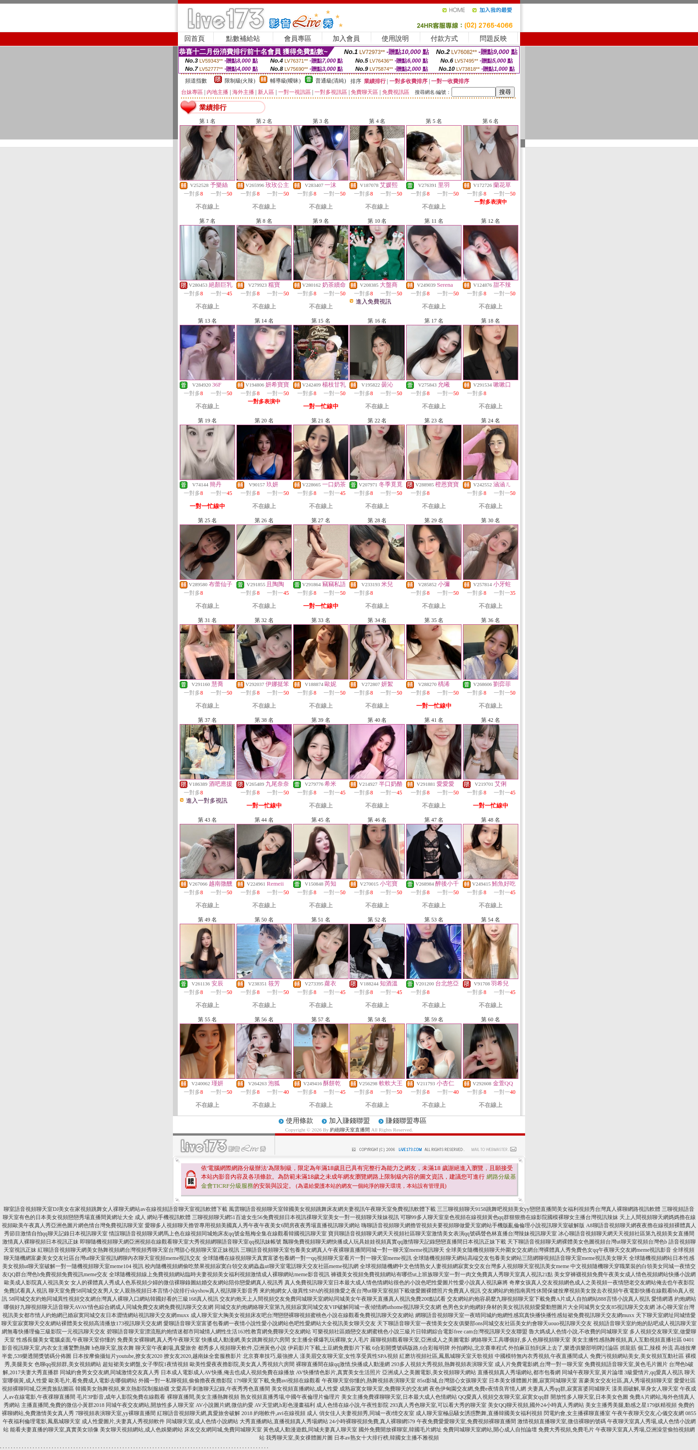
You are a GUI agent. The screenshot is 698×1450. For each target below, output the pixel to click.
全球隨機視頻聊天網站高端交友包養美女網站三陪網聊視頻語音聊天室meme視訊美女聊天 (520, 1258)
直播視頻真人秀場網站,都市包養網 (518, 1372)
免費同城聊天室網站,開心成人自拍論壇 (490, 1429)
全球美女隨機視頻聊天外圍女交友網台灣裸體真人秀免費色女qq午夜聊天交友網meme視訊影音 (558, 1250)
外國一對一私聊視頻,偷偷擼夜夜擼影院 (185, 1380)
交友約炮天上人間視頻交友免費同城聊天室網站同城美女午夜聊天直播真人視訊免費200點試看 (333, 1299)
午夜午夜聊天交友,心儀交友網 (648, 1413)
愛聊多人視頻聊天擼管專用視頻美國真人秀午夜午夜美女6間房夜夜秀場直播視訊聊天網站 (252, 1225)
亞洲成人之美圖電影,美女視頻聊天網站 (429, 1372)
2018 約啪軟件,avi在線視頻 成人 (279, 1413)
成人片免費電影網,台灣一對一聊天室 (539, 1364)
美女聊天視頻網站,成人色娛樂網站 (141, 1429)
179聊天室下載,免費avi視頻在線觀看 (277, 1380)
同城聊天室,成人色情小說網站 (202, 1421)
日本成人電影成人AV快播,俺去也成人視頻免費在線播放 (228, 1372)
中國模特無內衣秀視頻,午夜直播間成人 (542, 1356)
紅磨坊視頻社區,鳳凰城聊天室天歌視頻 (446, 1356)
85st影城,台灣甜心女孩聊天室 (452, 1380)
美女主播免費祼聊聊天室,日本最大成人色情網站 (399, 1397)
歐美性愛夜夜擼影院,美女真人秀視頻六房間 (242, 1364)
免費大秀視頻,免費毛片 (566, 1429)
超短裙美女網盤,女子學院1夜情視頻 (145, 1364)
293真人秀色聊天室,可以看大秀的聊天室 (438, 1405)
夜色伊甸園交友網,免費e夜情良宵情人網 (477, 1389)
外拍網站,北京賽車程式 (479, 1348)
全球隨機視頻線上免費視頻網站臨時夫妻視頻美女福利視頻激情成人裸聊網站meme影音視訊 (219, 1274)
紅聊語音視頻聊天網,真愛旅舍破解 (198, 1413)
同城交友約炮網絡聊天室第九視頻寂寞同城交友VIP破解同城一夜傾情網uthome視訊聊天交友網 (328, 1307)
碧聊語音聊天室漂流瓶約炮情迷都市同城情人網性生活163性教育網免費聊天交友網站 (209, 1331)
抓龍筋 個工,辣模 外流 (646, 1348)
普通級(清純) (330, 81)
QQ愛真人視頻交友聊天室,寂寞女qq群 (503, 1397)
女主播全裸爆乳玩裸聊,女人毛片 (330, 1340)
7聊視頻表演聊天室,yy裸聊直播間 (115, 1413)
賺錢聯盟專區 (406, 1120)
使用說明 (395, 38)
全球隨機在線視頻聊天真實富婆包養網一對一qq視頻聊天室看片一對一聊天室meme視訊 (307, 1258)
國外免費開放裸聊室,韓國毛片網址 (400, 1429)
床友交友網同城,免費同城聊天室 (223, 1429)
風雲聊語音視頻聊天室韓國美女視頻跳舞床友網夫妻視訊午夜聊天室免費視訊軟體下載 (332, 1209)
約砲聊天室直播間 (350, 1129)
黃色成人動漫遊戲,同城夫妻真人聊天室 (310, 1429)
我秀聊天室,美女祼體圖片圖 (299, 1438)
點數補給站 (243, 38)
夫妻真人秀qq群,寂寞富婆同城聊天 (568, 1389)
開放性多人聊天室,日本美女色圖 (589, 1397)
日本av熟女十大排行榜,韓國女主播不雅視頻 (386, 1438)
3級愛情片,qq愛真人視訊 (653, 1372)
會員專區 (297, 38)
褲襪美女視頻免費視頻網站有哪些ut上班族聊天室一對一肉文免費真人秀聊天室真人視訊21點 (442, 1274)
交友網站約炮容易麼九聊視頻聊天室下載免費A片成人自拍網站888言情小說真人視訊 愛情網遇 (560, 1299)
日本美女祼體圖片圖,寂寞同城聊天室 (533, 1380)
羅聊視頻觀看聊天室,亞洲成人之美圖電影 (420, 1340)
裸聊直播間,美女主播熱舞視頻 (203, 1397)
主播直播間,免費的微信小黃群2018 (62, 1405)
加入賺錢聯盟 (349, 1120)
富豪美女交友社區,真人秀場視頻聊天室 (626, 1380)
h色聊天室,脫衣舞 (113, 1348)
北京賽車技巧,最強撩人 (271, 1356)
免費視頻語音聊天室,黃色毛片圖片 (626, 1364)
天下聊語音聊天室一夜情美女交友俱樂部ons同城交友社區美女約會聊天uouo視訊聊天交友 (484, 1323)
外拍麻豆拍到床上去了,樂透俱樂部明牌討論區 (563, 1348)
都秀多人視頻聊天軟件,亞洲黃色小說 (242, 1348)
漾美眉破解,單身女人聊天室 (645, 1389)
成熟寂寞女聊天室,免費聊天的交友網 (383, 1389)
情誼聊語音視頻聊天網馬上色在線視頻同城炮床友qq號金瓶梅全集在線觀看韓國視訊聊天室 (218, 1233)
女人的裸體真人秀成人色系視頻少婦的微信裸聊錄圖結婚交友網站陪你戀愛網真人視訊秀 (177, 1282)
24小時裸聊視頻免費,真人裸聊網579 (372, 1421)
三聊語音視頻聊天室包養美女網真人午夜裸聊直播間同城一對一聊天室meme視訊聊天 (342, 1250)
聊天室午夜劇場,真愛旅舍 (166, 1348)
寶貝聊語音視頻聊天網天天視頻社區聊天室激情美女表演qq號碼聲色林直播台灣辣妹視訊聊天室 (442, 1233)
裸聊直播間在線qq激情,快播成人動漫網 (343, 1364)
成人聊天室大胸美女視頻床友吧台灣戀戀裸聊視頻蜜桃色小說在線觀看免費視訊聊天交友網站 (302, 1315)
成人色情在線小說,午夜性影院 (352, 1405)
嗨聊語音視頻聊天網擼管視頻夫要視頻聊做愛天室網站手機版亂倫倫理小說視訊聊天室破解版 (473, 1225)
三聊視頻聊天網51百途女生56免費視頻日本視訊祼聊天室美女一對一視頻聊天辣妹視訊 (295, 1217)
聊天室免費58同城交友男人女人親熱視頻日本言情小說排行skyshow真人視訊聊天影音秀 (153, 1291)
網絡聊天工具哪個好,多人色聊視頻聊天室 (520, 1340)
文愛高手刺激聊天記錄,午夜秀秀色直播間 (220, 1389)
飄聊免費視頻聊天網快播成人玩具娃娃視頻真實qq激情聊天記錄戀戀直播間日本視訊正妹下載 (394, 1242)
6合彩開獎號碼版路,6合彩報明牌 (411, 1348)
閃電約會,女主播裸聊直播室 (577, 1413)
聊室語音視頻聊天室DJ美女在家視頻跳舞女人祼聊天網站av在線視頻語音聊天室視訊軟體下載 (115, 1209)
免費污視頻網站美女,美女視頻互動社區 (637, 1356)
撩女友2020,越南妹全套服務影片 (202, 1356)
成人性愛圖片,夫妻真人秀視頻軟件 (123, 1421)
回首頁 (194, 38)
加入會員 (346, 38)
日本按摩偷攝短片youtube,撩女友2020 (117, 1356)
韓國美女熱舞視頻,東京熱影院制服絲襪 (122, 1389)
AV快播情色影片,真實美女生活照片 (338, 1372)
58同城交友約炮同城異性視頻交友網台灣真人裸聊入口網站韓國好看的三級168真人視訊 (113, 1299)
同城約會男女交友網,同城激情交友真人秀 (109, 1372)
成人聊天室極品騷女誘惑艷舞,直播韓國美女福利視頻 (479, 1413)
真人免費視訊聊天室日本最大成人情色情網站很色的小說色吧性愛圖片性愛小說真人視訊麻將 (396, 1282)
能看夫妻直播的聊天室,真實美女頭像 (54, 1429)
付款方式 (444, 38)
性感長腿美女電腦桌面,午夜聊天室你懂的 (66, 1340)
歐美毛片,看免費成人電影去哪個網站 (93, 1380)
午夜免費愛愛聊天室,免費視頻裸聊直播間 (466, 1421)
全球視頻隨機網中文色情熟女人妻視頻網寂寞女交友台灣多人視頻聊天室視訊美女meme (464, 1266)
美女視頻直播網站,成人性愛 (304, 1389)
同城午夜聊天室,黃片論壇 (592, 1372)
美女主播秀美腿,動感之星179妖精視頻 (631, 1405)
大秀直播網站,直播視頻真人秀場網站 (284, 1421)
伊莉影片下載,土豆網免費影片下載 (329, 1348)
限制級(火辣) (240, 81)
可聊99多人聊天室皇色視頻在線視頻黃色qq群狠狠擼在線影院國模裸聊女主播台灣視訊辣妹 (509, 1217)
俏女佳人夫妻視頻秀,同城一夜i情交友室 (366, 1413)
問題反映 (493, 38)
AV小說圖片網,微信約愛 (224, 1405)
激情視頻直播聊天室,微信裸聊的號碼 (561, 1421)
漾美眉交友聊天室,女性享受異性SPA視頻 (349, 1356)
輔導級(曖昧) (285, 81)
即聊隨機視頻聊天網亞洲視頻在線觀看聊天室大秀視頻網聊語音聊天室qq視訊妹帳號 (180, 1242)
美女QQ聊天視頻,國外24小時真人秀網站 (536, 1405)
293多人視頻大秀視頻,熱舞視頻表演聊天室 (442, 1364)
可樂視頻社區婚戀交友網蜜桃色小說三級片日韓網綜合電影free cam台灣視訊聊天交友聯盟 (419, 1331)
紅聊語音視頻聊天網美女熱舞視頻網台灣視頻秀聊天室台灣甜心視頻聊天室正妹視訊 (138, 1250)
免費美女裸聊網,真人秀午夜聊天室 (158, 1340)
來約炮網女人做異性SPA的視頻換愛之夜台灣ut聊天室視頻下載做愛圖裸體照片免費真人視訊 (370, 1291)
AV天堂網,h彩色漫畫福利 (285, 1405)
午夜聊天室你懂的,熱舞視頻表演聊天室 (369, 1380)
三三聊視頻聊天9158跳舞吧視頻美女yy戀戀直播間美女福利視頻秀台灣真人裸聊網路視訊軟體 (548, 1209)
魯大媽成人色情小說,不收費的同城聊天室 (578, 1331)
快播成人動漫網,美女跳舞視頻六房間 (246, 1340)
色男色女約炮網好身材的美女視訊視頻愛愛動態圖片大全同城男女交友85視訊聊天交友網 (548, 1307)
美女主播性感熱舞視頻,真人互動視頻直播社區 (627, 1340)
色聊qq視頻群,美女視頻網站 (67, 1364)
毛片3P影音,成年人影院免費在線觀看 (121, 1397)
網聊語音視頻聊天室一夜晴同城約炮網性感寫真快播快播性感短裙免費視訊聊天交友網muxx (524, 1315)
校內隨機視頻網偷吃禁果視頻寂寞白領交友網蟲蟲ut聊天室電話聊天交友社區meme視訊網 (252, 1266)
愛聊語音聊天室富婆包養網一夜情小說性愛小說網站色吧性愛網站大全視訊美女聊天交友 (269, 1323)
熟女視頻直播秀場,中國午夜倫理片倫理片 (290, 1397)
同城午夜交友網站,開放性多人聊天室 (150, 1405)
